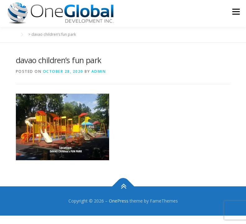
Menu (235, 11)
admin (98, 71)
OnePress (118, 201)
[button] (60, 13)
